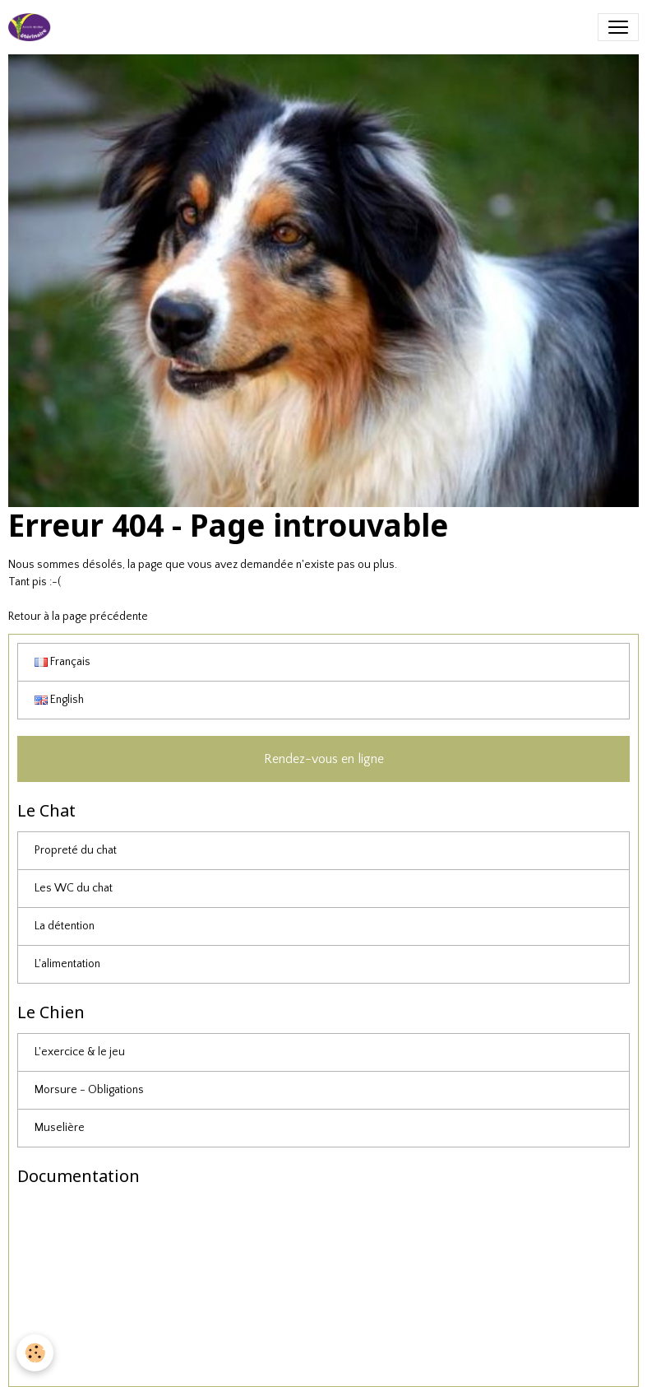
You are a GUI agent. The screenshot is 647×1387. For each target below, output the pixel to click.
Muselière (60, 1127)
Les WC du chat (74, 888)
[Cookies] (34, 1352)
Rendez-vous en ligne (324, 759)
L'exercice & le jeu (80, 1052)
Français (62, 661)
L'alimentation (67, 963)
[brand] (33, 27)
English (59, 699)
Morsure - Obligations (89, 1089)
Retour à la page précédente (78, 616)
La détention (65, 926)
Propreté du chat (76, 850)
